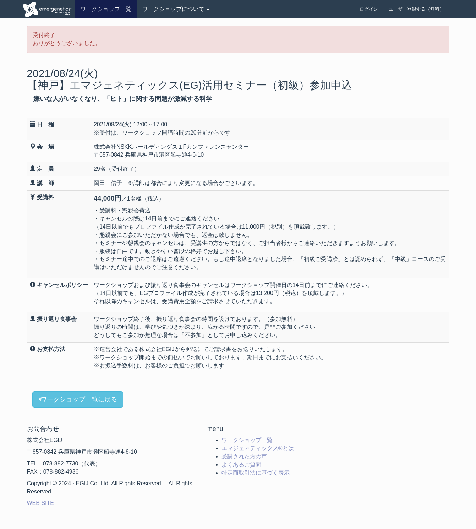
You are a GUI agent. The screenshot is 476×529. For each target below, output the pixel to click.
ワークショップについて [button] (175, 9)
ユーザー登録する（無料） (416, 9)
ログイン (369, 9)
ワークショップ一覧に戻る (77, 399)
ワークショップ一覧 (105, 9)
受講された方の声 (244, 456)
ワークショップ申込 (48, 9)
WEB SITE (40, 503)
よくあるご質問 (241, 465)
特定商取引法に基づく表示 (255, 473)
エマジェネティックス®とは (257, 448)
